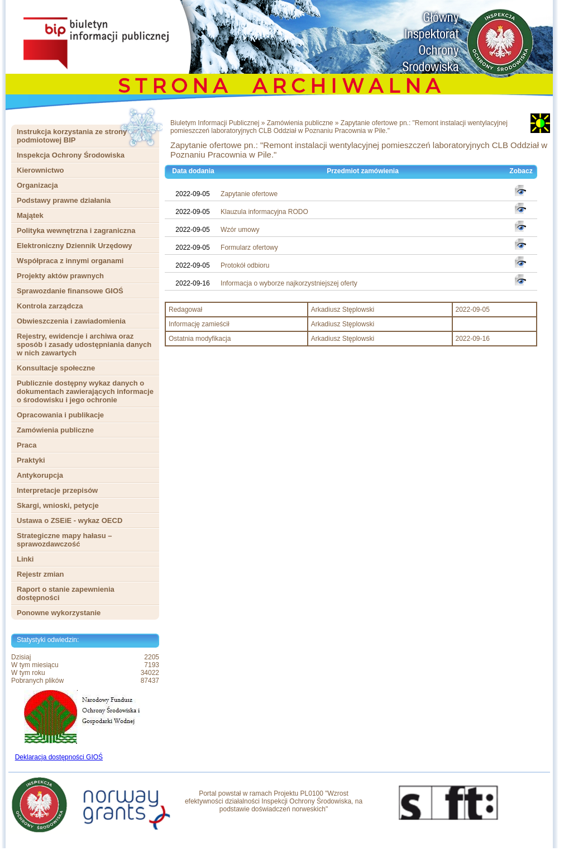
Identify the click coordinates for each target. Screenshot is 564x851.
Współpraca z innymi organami (70, 260)
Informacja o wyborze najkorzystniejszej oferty (289, 283)
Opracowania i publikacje (60, 415)
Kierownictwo (40, 170)
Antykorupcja (40, 475)
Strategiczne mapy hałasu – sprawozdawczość (64, 539)
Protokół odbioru (245, 265)
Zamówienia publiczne (55, 430)
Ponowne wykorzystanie (59, 612)
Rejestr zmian (40, 574)
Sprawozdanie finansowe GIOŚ (70, 291)
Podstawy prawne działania (64, 200)
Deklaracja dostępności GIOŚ (59, 757)
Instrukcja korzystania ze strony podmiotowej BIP (72, 135)
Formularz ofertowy (249, 247)
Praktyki (31, 460)
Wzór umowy (240, 230)
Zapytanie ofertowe (249, 194)
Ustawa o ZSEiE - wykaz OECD (69, 520)
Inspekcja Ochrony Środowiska (71, 155)
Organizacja (37, 185)
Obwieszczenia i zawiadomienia (71, 321)
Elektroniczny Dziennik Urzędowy (74, 245)
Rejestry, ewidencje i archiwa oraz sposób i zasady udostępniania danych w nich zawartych (84, 344)
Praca (26, 445)
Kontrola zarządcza (50, 306)
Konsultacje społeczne (56, 368)
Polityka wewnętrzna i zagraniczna (76, 230)
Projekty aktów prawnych (60, 276)
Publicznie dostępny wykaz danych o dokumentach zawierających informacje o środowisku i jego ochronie (85, 391)
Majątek (30, 215)
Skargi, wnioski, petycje (58, 505)
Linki (25, 559)
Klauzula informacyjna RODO (264, 212)
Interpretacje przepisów (57, 490)
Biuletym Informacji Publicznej (214, 123)
